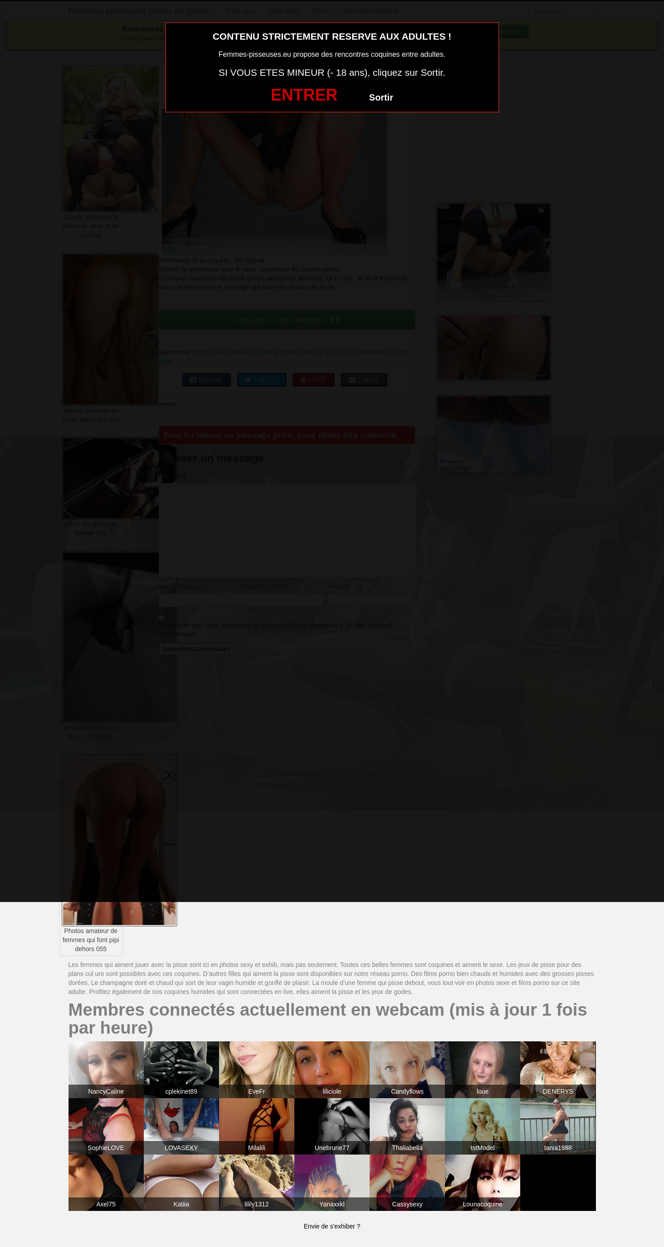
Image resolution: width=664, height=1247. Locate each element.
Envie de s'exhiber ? (332, 1226)
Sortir (381, 97)
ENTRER (304, 95)
